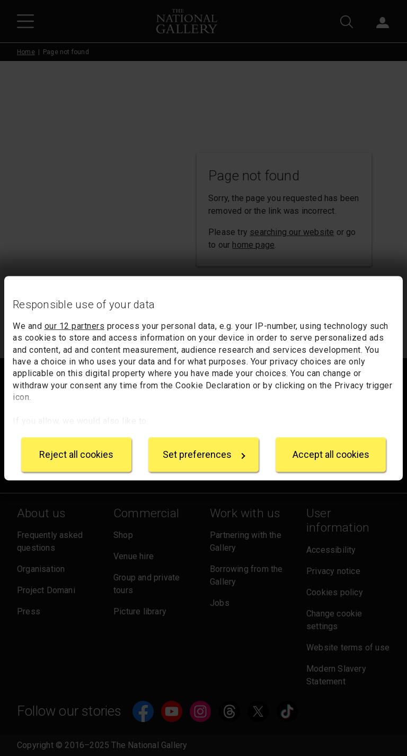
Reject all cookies (76, 454)
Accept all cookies (331, 454)
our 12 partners (75, 326)
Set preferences (204, 454)
